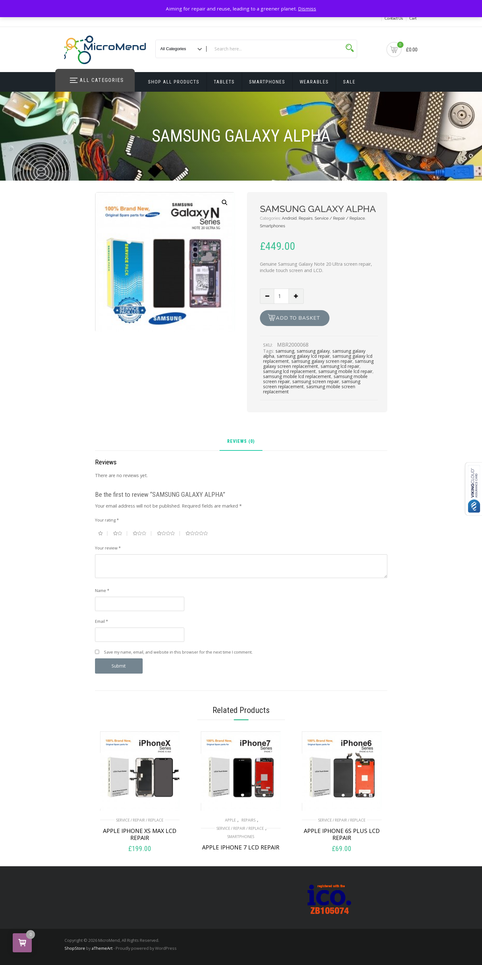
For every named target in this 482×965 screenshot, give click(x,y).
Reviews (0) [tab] (241, 441)
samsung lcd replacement (289, 371)
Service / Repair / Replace (340, 218)
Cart (413, 18)
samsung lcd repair (340, 366)
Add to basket (298, 318)
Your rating (107, 520)
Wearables (314, 82)
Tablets (224, 82)
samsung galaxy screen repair (321, 361)
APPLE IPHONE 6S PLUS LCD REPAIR (342, 834)
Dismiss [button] (307, 8)
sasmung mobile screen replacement (309, 389)
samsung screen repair (315, 381)
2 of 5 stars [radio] (120, 533)
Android (289, 218)
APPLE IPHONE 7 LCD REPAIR (240, 847)
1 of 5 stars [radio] (102, 533)
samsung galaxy (313, 351)
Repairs (306, 218)
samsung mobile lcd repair (345, 371)
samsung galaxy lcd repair (303, 356)
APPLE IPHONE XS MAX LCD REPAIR (139, 834)
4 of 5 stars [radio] (168, 533)
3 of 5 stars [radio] (142, 533)
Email (101, 621)
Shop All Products (174, 82)
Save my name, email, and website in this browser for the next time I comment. (178, 652)
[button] (224, 202)
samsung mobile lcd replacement (297, 376)
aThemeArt (102, 948)
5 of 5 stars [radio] (199, 533)
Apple (230, 820)
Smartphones (267, 82)
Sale (349, 82)
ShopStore (74, 948)
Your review (108, 548)
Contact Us (393, 18)
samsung (284, 351)
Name (102, 590)
